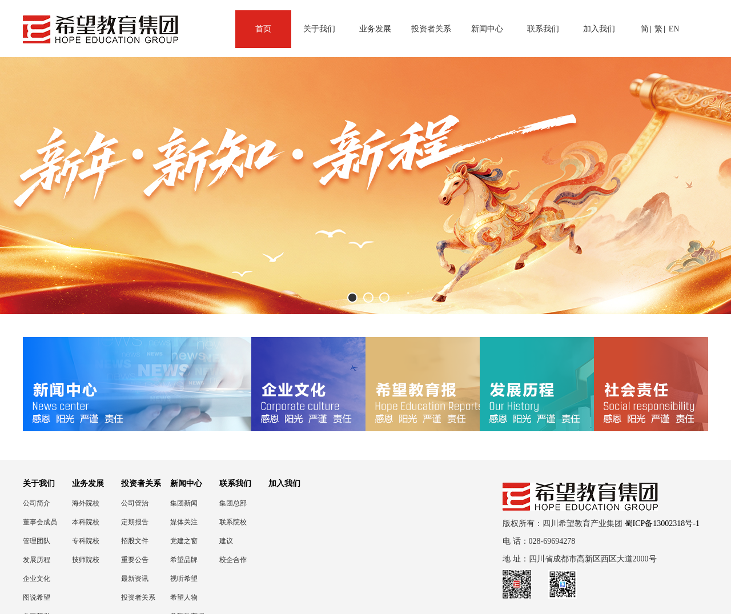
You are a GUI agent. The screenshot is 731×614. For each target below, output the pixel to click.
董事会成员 (40, 522)
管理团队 (36, 541)
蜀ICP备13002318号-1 (662, 523)
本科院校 (85, 522)
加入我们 (599, 29)
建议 (226, 541)
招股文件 (134, 541)
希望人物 (184, 597)
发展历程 (36, 560)
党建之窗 (184, 541)
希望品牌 (184, 560)
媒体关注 (184, 522)
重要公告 (134, 560)
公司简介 (36, 503)
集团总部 (233, 503)
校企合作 (233, 560)
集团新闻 (184, 503)
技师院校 (85, 560)
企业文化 (36, 579)
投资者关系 (431, 29)
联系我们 (543, 29)
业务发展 (375, 29)
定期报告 (134, 522)
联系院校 (233, 522)
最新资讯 (134, 579)
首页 (263, 29)
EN (674, 29)
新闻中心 (487, 29)
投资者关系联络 (138, 597)
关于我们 (319, 29)
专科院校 (85, 541)
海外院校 (85, 503)
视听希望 (184, 579)
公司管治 (134, 503)
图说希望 (36, 597)
